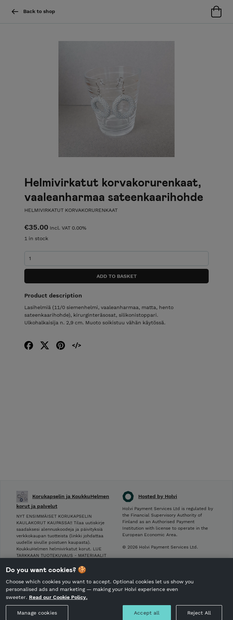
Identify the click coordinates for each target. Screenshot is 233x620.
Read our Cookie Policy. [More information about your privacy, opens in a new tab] (58, 601)
